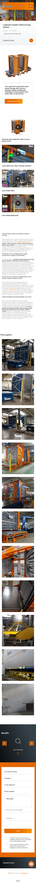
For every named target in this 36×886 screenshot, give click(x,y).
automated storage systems (22, 242)
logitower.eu (24, 873)
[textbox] (18, 818)
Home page (5, 30)
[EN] (21, 6)
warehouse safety (15, 288)
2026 (11, 873)
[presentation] (4, 743)
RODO (18, 881)
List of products (13, 30)
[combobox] (18, 818)
